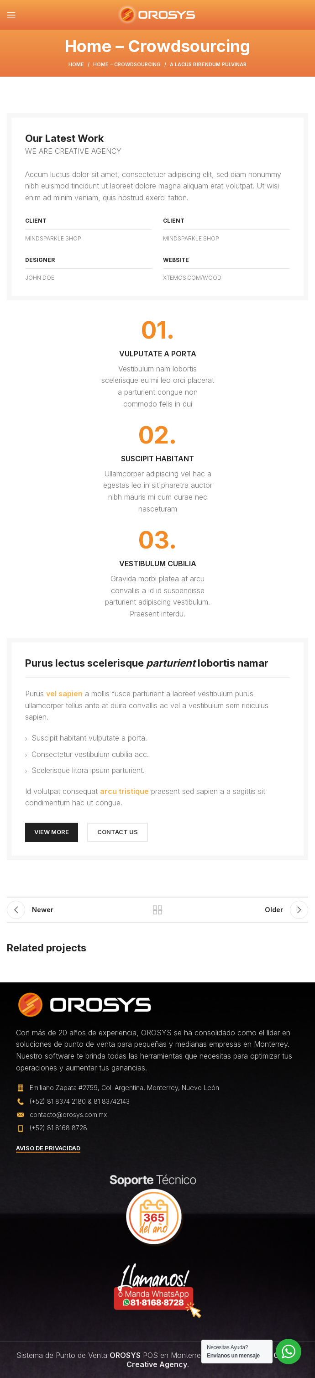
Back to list (157, 910)
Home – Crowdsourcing (127, 64)
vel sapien (64, 693)
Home (76, 64)
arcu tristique (124, 791)
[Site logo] (158, 14)
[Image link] (84, 1003)
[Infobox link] (157, 364)
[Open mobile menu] (11, 15)
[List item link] (157, 1101)
